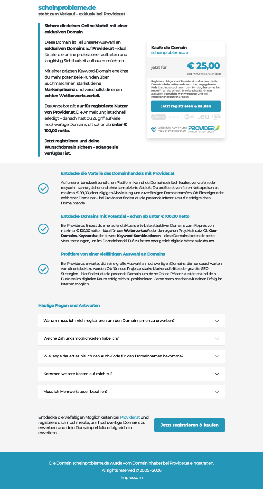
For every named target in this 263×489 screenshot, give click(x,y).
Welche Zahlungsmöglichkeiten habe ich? (81, 338)
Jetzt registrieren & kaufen (186, 106)
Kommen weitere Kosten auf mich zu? (77, 374)
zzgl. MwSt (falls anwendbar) (204, 74)
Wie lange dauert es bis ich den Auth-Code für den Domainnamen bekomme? (113, 356)
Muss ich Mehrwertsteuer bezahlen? (75, 391)
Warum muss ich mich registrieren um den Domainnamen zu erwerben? (109, 320)
